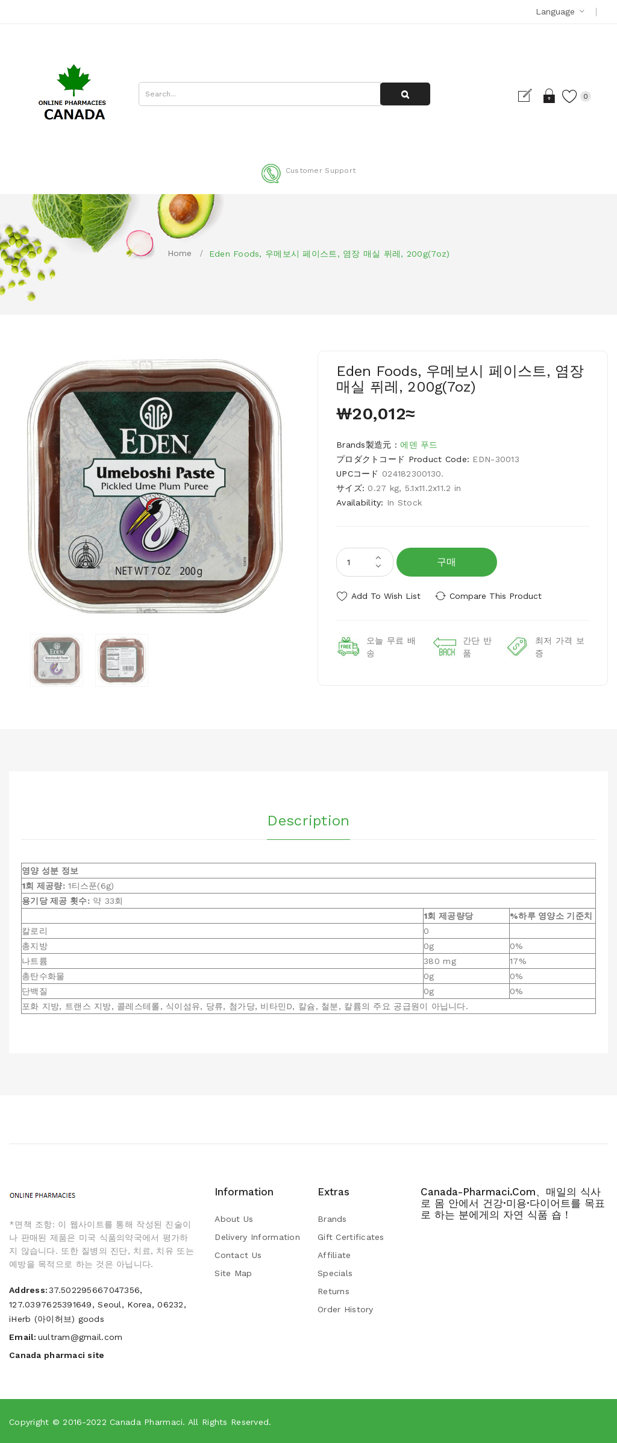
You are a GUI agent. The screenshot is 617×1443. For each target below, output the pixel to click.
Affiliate (334, 1255)
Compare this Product (499, 596)
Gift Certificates (351, 1237)
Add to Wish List (386, 596)
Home (180, 253)
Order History (346, 1309)
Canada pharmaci (146, 1422)
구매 (447, 562)
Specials (335, 1273)
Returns (333, 1291)
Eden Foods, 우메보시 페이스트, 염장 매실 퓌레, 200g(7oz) (329, 253)
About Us (234, 1219)
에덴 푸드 (418, 444)
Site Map (233, 1273)
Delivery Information (257, 1237)
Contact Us (238, 1255)
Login (546, 96)
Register (525, 96)
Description (308, 819)
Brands (332, 1219)
